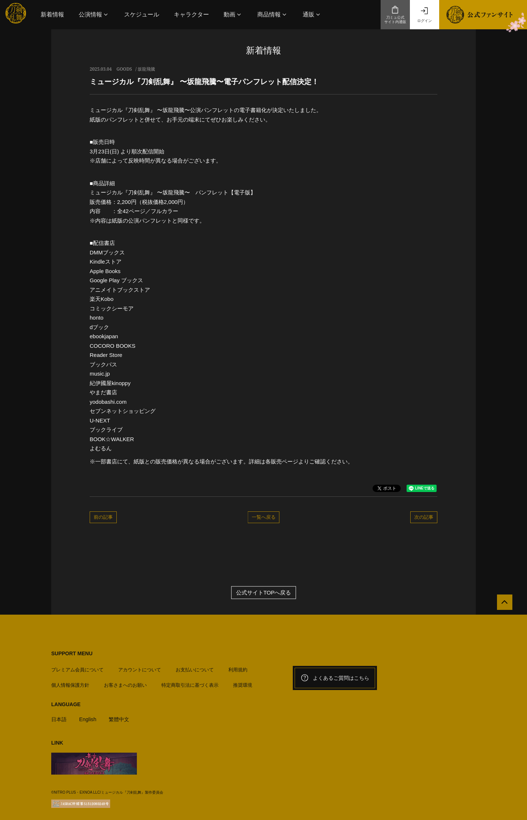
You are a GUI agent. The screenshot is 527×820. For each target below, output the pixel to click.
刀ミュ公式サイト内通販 (395, 14)
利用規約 (237, 667)
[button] (94, 14)
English (89, 717)
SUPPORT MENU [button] (72, 653)
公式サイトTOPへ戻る (263, 592)
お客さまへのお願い (125, 683)
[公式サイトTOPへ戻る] (502, 604)
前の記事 (103, 517)
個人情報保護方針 (70, 683)
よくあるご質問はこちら (334, 678)
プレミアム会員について (77, 667)
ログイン (424, 14)
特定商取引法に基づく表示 (189, 683)
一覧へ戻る (264, 517)
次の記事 (423, 517)
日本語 (59, 717)
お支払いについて (195, 667)
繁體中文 (122, 717)
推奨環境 (242, 683)
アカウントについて (139, 667)
